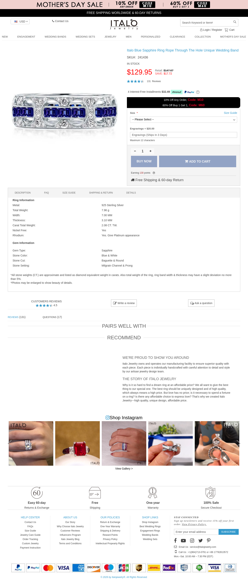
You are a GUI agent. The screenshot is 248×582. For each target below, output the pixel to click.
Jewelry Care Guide (30, 535)
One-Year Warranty (110, 526)
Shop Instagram (150, 522)
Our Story (70, 522)
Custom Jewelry (30, 543)
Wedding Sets (150, 539)
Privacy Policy (110, 539)
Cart (231, 29)
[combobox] (209, 23)
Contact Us (60, 21)
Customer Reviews (70, 530)
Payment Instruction (30, 547)
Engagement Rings (150, 530)
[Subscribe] (228, 532)
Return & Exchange (110, 522)
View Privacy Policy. (194, 524)
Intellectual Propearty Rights (110, 543)
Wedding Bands (150, 535)
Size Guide (30, 530)
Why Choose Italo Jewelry (70, 526)
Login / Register (211, 29)
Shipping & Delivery (110, 530)
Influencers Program (70, 535)
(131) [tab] (17, 317)
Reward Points (110, 535)
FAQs (30, 526)
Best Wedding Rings (150, 526)
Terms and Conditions (70, 543)
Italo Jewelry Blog (70, 539)
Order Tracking (30, 539)
